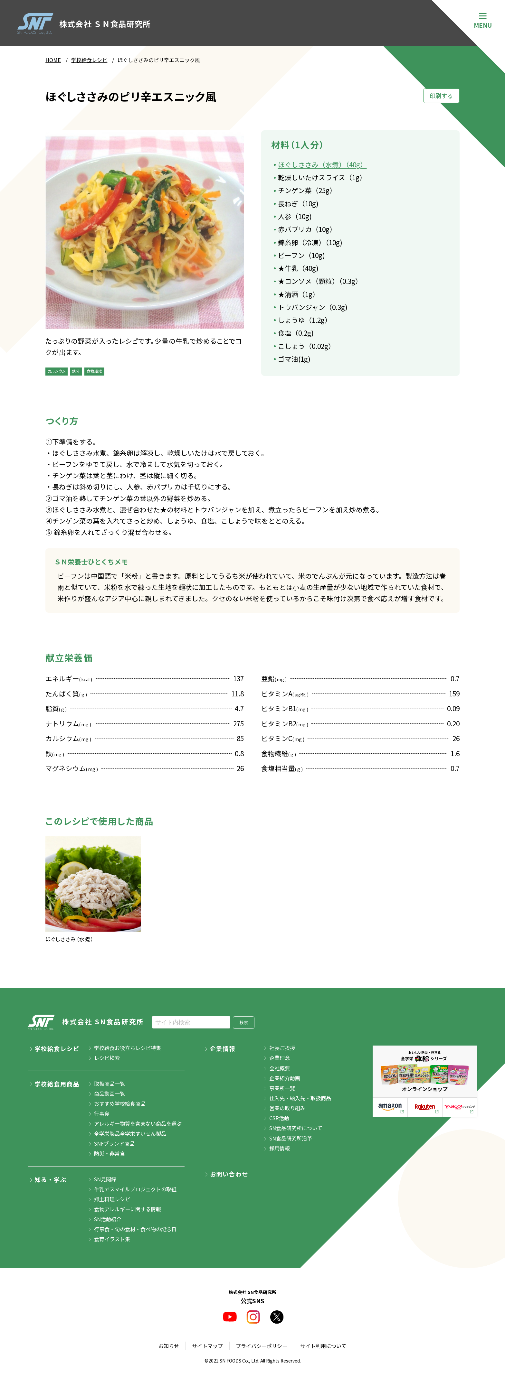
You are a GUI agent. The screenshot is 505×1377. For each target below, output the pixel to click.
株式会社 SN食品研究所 (86, 1022)
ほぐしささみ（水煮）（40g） (322, 164)
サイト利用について (323, 1346)
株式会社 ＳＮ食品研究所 (84, 23)
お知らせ (168, 1346)
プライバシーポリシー (261, 1346)
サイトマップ (207, 1346)
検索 (244, 1022)
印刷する (441, 95)
